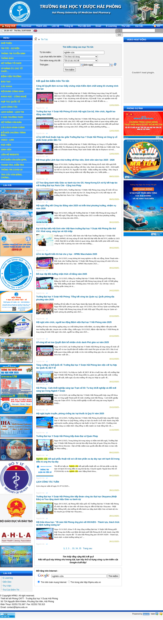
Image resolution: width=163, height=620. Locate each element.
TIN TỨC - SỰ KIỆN (16, 48)
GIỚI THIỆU (16, 43)
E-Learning (8, 578)
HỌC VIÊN (16, 144)
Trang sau (87, 548)
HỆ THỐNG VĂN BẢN (16, 122)
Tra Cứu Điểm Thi (11, 590)
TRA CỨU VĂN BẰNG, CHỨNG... (16, 176)
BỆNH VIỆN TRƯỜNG (16, 76)
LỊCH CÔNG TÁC (16, 106)
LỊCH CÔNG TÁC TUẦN (47, 482)
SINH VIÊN (16, 149)
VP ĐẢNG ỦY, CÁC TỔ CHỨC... (16, 70)
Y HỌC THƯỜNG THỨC (12, 117)
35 (80, 548)
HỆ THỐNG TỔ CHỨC (16, 63)
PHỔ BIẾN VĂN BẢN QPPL (14, 160)
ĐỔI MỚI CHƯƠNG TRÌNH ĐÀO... (13, 133)
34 (76, 548)
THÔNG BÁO (16, 58)
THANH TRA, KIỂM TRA (12, 165)
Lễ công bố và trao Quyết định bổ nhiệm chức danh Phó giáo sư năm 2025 (72, 342)
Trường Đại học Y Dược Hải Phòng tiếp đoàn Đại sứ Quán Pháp (67, 436)
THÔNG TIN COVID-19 (11, 170)
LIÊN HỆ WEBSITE (10, 154)
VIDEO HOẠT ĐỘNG (136, 39)
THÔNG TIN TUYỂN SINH (16, 53)
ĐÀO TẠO (16, 81)
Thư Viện (7, 586)
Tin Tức (44, 39)
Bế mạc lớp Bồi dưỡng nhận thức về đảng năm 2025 (61, 274)
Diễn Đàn (7, 582)
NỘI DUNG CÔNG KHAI (12, 91)
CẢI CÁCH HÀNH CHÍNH (13, 127)
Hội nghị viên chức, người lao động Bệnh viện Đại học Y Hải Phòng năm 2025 (74, 322)
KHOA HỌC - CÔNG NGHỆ (16, 96)
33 (73, 548)
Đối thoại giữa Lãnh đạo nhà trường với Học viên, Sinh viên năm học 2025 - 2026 (75, 160)
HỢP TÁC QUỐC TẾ (16, 101)
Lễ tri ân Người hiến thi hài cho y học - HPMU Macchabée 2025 (66, 254)
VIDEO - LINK (16, 140)
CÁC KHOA (16, 86)
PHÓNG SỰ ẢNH (135, 108)
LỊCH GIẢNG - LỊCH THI (16, 112)
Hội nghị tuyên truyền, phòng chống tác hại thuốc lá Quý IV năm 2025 (70, 413)
